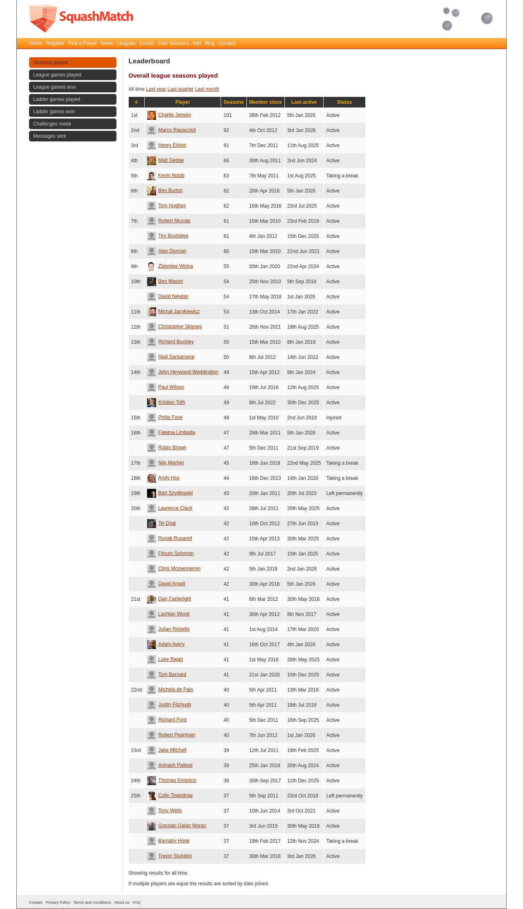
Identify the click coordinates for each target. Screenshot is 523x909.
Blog (210, 43)
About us (122, 902)
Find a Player (82, 43)
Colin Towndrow (170, 795)
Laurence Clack (169, 508)
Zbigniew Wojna (170, 266)
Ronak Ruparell (169, 538)
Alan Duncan (166, 251)
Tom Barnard (166, 674)
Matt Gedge (165, 160)
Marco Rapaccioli (171, 130)
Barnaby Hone (168, 841)
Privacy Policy (58, 902)
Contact (227, 43)
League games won (54, 87)
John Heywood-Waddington (182, 372)
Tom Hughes (166, 205)
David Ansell (166, 584)
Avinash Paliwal (169, 765)
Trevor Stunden (169, 856)
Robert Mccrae (168, 221)
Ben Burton (165, 190)
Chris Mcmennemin (173, 568)
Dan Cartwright (169, 599)
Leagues (126, 43)
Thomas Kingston (171, 780)
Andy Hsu (163, 478)
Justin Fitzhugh (169, 704)
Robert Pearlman (171, 735)
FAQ (136, 902)
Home (35, 43)
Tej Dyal (161, 523)
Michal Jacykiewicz (173, 311)
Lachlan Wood (168, 614)
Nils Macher (165, 463)
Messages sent (49, 136)
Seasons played (50, 62)
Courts (146, 43)
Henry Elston (166, 145)
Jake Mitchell (166, 750)
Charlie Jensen (169, 115)
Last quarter (181, 89)
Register (55, 43)
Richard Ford (166, 720)
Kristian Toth (166, 402)
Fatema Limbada (171, 432)
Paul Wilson (165, 387)
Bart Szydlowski (170, 493)
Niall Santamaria (170, 357)
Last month (207, 89)
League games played (57, 75)
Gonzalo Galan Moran (176, 825)
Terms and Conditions (92, 902)
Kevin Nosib (165, 175)
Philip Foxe (164, 417)
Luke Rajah (165, 659)
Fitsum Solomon (170, 553)
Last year (156, 89)
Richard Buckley (170, 342)
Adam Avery (165, 644)
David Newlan (167, 296)
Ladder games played (56, 99)
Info (197, 43)
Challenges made (52, 124)
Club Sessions (173, 43)
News (107, 43)
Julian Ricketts (168, 629)
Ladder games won (54, 111)
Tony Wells (164, 810)
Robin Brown (166, 447)
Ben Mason (165, 281)
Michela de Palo (170, 689)
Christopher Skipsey (174, 326)
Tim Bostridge (167, 236)
